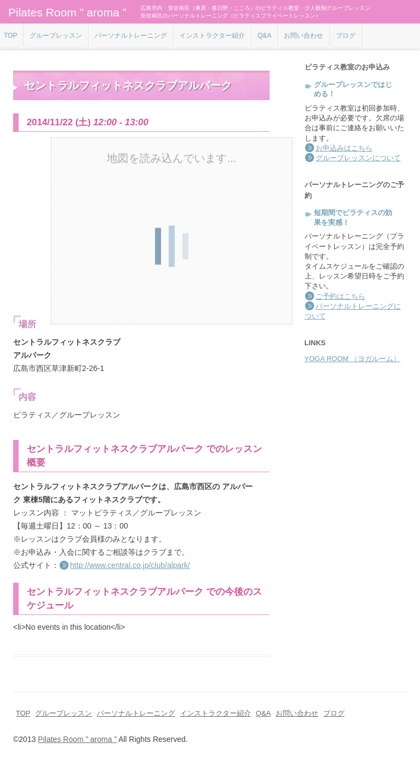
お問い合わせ (303, 35)
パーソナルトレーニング (131, 35)
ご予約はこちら (340, 296)
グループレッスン (56, 35)
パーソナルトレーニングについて (353, 311)
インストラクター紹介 (212, 35)
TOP (10, 35)
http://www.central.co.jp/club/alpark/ (130, 565)
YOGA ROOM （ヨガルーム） (353, 359)
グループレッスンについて (358, 158)
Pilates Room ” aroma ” (67, 12)
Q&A (264, 35)
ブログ (345, 35)
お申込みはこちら (344, 148)
